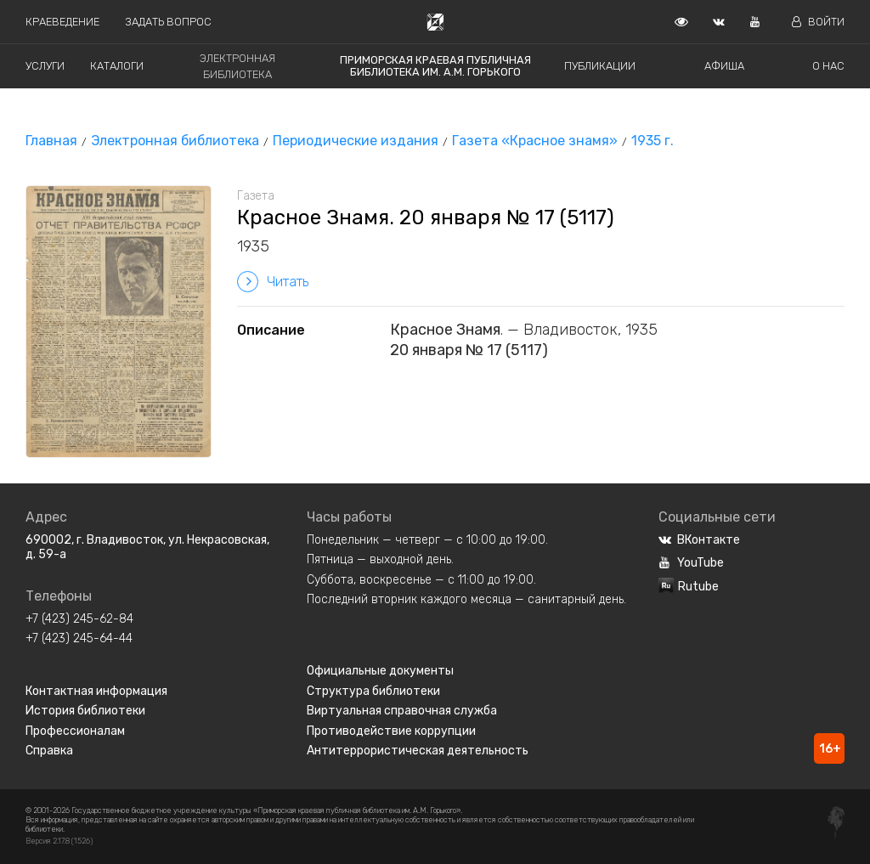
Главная (51, 141)
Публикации (600, 65)
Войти (818, 21)
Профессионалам (75, 731)
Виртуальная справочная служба (402, 710)
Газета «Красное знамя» (535, 141)
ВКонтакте (699, 540)
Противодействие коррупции (391, 731)
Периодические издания (355, 141)
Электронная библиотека (175, 141)
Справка (49, 750)
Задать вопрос (168, 21)
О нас (828, 65)
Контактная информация (96, 691)
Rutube (688, 586)
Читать (272, 282)
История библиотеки (85, 710)
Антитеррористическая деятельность (417, 750)
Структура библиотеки (373, 691)
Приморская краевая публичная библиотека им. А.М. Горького (435, 66)
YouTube (691, 563)
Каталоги (117, 65)
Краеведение (62, 21)
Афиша (724, 65)
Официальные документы (380, 671)
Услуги (45, 65)
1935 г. (652, 141)
